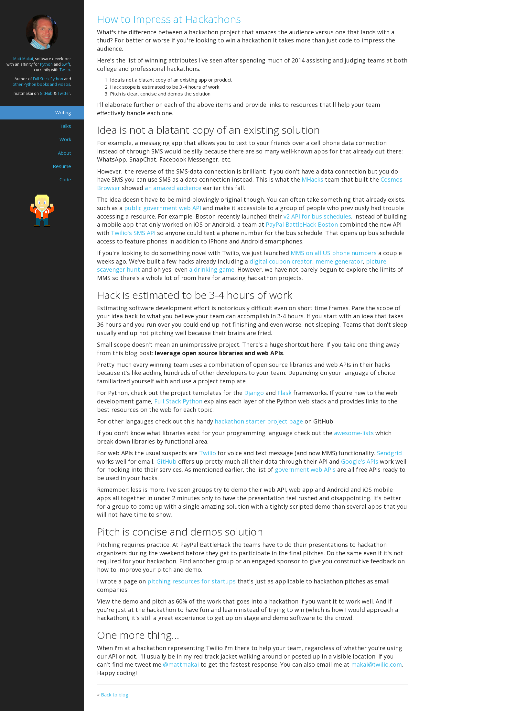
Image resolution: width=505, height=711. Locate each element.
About (64, 153)
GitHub (46, 93)
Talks (65, 126)
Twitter (64, 93)
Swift (66, 64)
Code (65, 179)
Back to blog (114, 694)
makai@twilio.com (376, 664)
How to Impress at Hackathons (169, 19)
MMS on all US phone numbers (334, 253)
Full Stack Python (48, 79)
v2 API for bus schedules (317, 216)
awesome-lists (354, 433)
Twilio (64, 70)
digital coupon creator (281, 261)
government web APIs (305, 469)
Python (46, 64)
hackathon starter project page (259, 421)
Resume (62, 166)
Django (254, 393)
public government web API (162, 208)
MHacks (312, 179)
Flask (284, 393)
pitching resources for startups (191, 581)
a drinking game (211, 269)
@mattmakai (181, 664)
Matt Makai (23, 59)
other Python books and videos (41, 84)
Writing (63, 112)
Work (65, 139)
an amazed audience (173, 188)
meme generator (339, 261)
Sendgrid (389, 453)
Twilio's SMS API (133, 233)
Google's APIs (359, 461)
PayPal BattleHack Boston (302, 224)
